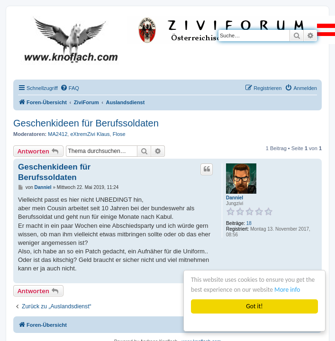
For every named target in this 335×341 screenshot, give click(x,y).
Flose (119, 134)
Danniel (234, 197)
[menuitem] (69, 88)
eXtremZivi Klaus (89, 134)
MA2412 (57, 134)
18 (249, 223)
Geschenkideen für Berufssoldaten (86, 123)
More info (287, 290)
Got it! (254, 306)
